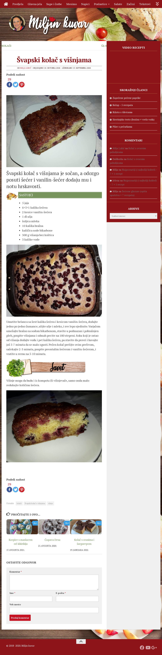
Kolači (6, 46)
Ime (12, 592)
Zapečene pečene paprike (126, 97)
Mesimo (71, 4)
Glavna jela (35, 4)
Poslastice (100, 4)
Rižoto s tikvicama (122, 112)
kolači (19, 503)
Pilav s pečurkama (122, 126)
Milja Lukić (25, 68)
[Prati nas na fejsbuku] (142, 647)
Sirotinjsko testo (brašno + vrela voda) (133, 119)
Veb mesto (15, 604)
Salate (118, 4)
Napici (85, 4)
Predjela (17, 4)
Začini (131, 4)
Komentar (15, 571)
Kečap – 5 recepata (123, 105)
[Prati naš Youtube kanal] (148, 647)
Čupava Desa (52, 540)
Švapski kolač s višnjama (35, 503)
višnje (50, 503)
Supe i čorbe (54, 4)
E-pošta (61, 592)
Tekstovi (144, 4)
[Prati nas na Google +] (153, 647)
